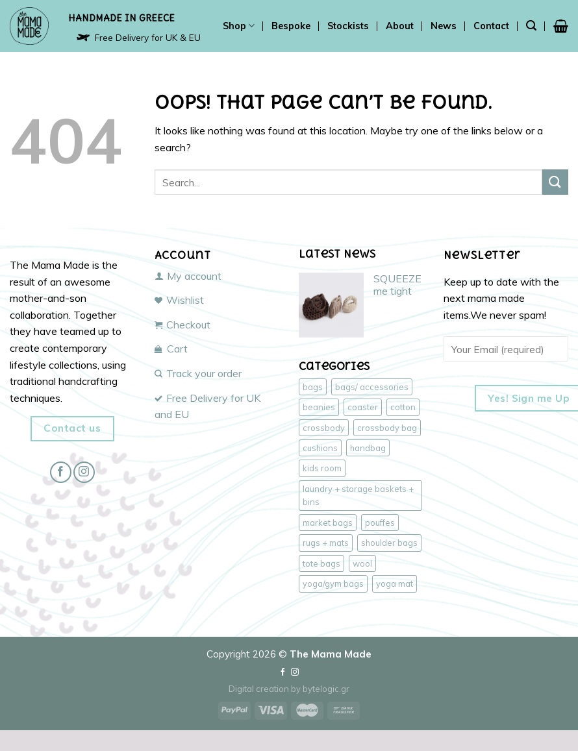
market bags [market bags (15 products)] (328, 522)
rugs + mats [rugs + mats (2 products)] (326, 542)
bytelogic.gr (326, 688)
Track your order (198, 373)
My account (188, 275)
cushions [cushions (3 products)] (320, 448)
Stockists (348, 26)
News (444, 26)
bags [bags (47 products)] (313, 387)
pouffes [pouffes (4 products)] (380, 522)
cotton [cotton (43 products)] (403, 407)
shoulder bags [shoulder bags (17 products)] (389, 542)
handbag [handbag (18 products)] (368, 448)
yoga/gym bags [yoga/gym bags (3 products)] (333, 583)
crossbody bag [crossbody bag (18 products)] (387, 428)
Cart (171, 348)
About (400, 26)
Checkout (182, 324)
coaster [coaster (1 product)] (362, 407)
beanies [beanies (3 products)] (319, 407)
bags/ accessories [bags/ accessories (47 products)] (371, 387)
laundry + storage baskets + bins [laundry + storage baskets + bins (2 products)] (358, 495)
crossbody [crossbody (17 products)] (324, 428)
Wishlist (179, 299)
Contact (491, 26)
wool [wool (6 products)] (362, 563)
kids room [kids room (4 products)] (322, 468)
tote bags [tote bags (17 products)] (321, 563)
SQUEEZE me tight (397, 285)
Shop (239, 25)
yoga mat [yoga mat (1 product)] (394, 583)
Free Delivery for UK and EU (207, 406)
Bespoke (290, 26)
